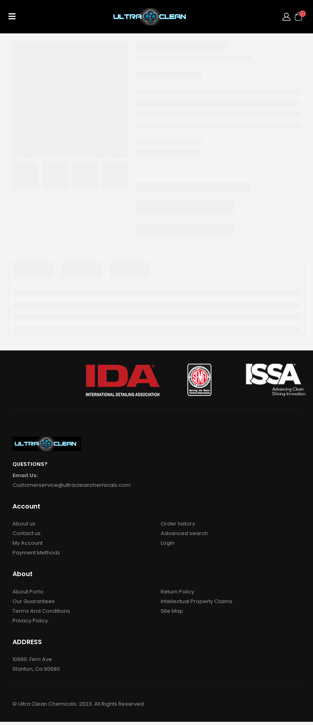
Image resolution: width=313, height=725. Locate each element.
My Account (27, 543)
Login (167, 543)
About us (23, 523)
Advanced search (184, 533)
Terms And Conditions (41, 611)
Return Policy (177, 591)
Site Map (172, 611)
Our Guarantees (33, 601)
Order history (178, 523)
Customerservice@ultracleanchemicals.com (71, 485)
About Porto (28, 591)
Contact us (26, 533)
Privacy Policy (30, 620)
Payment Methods (36, 552)
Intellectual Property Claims (196, 601)
